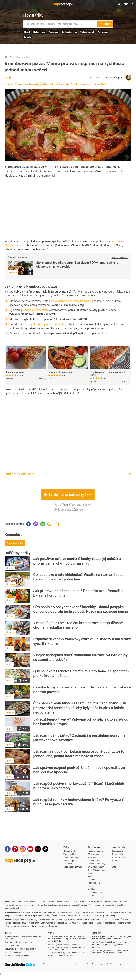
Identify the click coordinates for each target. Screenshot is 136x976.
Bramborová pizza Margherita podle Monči (108, 373)
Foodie (91, 886)
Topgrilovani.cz (118, 857)
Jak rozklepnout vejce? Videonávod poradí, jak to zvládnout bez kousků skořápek (81, 721)
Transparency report (96, 892)
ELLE (114, 864)
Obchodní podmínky (96, 864)
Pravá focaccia (94, 905)
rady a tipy (65, 84)
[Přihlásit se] (132, 4)
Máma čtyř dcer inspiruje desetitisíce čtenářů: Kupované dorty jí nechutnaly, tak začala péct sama (66, 947)
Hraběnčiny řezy (124, 923)
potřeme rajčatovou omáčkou (48, 324)
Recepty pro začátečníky (97, 912)
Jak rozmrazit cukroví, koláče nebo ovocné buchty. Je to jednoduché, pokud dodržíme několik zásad (78, 753)
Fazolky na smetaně (47, 919)
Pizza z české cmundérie (60, 372)
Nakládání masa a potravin (58, 902)
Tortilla (74, 902)
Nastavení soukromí (96, 851)
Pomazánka (103, 32)
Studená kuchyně (69, 32)
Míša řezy (76, 923)
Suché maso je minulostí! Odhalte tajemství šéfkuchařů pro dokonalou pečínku (111, 951)
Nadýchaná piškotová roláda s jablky (20, 949)
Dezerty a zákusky (87, 902)
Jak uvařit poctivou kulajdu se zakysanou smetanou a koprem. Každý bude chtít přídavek (110, 944)
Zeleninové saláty (74, 915)
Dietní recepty (44, 915)
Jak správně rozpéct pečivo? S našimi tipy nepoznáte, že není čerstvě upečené (79, 769)
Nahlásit (91, 889)
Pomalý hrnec (80, 912)
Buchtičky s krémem (66, 919)
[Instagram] (23, 849)
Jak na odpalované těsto (107, 902)
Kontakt (91, 895)
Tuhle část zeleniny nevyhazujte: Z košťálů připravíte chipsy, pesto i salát (66, 954)
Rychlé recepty (116, 912)
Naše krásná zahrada (72, 867)
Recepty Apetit (69, 860)
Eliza (50, 379)
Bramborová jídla (65, 912)
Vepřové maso (50, 912)
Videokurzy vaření (71, 857)
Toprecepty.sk (118, 851)
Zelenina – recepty (37, 902)
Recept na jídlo (69, 851)
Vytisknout (49, 523)
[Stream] (38, 849)
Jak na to (26, 57)
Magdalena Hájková (114, 77)
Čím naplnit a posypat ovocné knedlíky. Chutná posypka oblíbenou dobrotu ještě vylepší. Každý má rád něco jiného (80, 609)
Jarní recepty (111, 915)
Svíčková (83, 905)
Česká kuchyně (58, 915)
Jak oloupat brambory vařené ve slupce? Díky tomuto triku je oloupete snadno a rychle (77, 264)
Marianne (116, 860)
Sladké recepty (30, 915)
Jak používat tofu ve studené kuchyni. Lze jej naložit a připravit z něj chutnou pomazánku (77, 561)
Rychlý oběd (53, 926)
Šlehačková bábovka (112, 905)
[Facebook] (8, 849)
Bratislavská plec (12, 945)
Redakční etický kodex (97, 870)
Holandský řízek (64, 923)
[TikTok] (45, 849)
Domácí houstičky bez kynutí (17, 955)
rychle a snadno (81, 84)
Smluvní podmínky (96, 867)
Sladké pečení (39, 32)
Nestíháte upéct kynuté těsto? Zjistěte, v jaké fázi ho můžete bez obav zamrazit (111, 937)
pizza (20, 84)
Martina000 (11, 379)
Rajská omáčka (83, 919)
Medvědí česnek (87, 32)
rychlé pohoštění (98, 84)
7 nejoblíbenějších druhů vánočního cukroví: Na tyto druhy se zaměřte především (80, 657)
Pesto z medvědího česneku (17, 926)
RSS (89, 876)
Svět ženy (67, 864)
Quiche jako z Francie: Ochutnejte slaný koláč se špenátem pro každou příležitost (81, 673)
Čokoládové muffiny (28, 919)
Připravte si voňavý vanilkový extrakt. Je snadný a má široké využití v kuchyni (82, 641)
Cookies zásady (94, 860)
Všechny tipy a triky (120, 257)
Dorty (102, 915)
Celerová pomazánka (106, 923)
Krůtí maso (25, 912)
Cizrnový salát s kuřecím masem (19, 942)
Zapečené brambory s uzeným (26, 923)
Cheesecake (114, 919)
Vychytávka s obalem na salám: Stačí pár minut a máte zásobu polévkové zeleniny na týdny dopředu (67, 938)
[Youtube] (30, 849)
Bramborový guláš (99, 919)
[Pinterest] (15, 849)
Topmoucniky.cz (119, 854)
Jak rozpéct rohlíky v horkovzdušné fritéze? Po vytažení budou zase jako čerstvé (78, 802)
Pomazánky (22, 902)
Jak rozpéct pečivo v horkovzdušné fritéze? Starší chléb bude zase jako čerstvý (78, 785)
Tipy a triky (33, 15)
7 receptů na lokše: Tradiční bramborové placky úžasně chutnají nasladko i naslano (78, 625)
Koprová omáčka (48, 923)
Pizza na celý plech (20, 474)
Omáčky (27, 37)
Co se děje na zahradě (47, 905)
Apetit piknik (19, 908)
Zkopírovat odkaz (57, 523)
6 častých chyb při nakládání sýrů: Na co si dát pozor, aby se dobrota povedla (82, 689)
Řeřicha (33, 905)
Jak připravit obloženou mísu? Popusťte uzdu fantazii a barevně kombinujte (78, 593)
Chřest (27, 32)
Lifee (114, 867)
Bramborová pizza (15, 372)
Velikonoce (53, 32)
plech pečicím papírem (35, 310)
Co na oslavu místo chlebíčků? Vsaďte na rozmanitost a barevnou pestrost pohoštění (78, 577)
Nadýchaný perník (39, 926)
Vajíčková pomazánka (68, 905)
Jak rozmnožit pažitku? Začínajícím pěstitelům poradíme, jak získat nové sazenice (79, 737)
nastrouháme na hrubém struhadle (70, 301)
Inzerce (91, 873)
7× (8, 77)
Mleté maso (37, 912)
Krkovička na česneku (14, 952)
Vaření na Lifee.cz (71, 854)
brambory (10, 84)
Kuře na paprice (89, 923)
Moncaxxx (94, 381)
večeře (44, 84)
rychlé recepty (31, 84)
